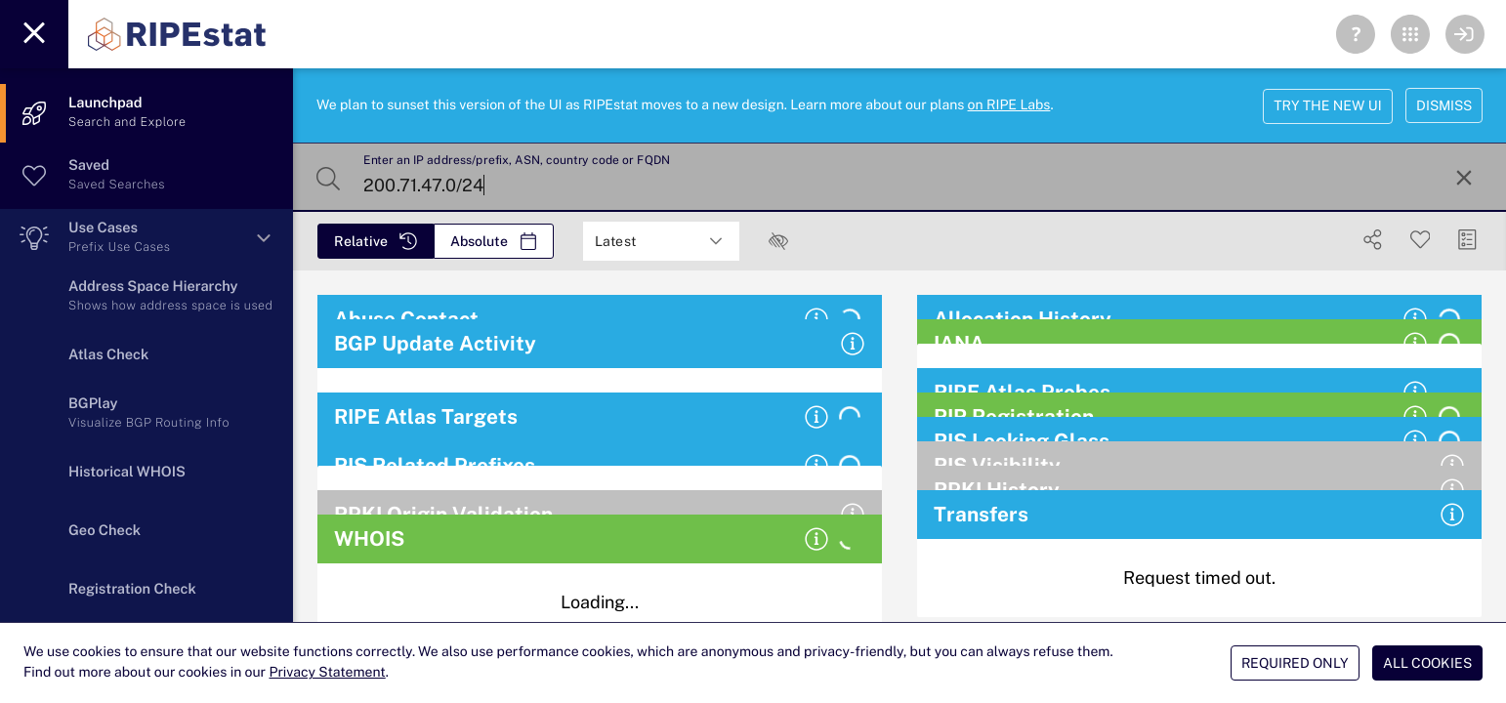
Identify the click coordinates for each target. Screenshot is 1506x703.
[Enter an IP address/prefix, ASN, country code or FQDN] (897, 178)
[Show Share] (1373, 240)
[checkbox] (778, 241)
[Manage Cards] (1467, 240)
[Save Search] (1420, 240)
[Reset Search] (1464, 177)
